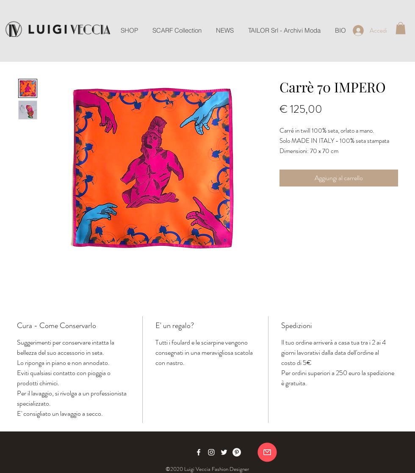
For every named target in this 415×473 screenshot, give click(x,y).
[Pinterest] (236, 452)
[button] (401, 28)
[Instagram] (211, 452)
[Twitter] (224, 452)
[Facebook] (198, 452)
